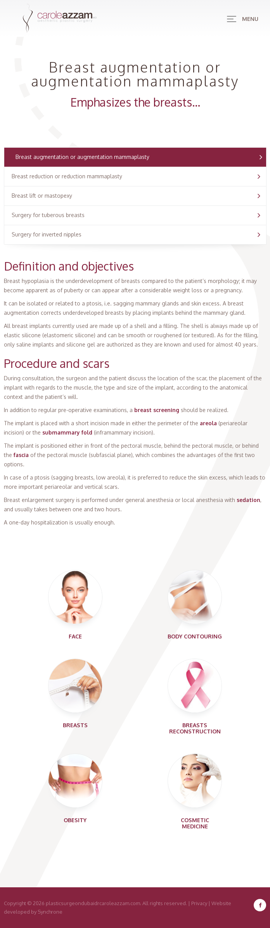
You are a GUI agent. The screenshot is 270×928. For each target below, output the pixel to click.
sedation (248, 500)
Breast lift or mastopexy (42, 195)
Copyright (15, 903)
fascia (21, 455)
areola (208, 423)
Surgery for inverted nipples (46, 234)
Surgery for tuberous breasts (48, 215)
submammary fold (67, 432)
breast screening (156, 410)
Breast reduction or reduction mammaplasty (67, 176)
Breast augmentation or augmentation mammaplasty (82, 157)
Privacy (199, 903)
